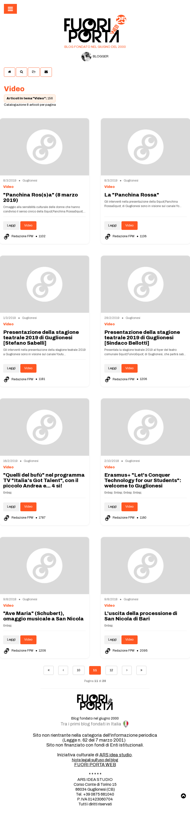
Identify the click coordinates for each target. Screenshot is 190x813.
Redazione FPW (18, 236)
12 (111, 670)
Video (28, 225)
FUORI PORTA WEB (95, 764)
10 (78, 670)
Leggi (11, 225)
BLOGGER (95, 57)
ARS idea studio (115, 754)
